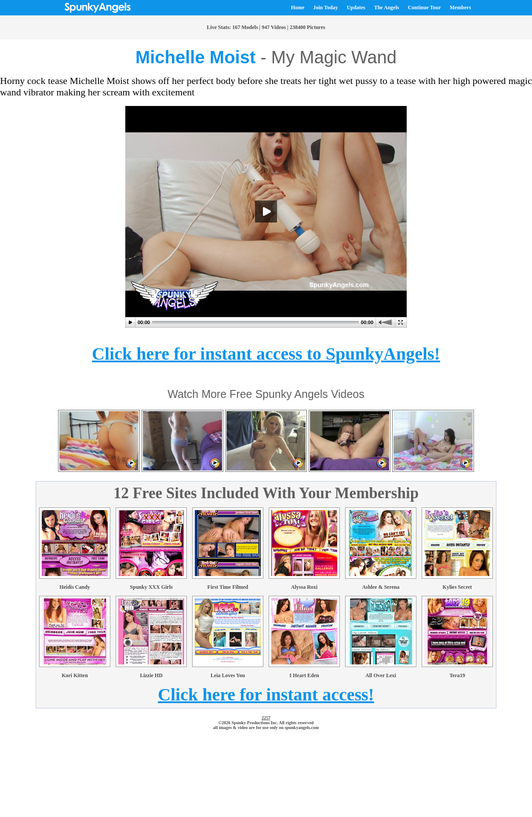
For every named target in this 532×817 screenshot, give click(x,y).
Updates (356, 7)
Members (460, 7)
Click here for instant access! (266, 694)
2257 (266, 717)
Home (298, 7)
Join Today (325, 7)
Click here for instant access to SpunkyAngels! (266, 354)
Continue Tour (424, 7)
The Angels (386, 7)
